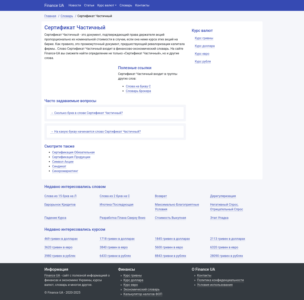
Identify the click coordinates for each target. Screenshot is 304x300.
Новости (75, 5)
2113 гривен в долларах (227, 239)
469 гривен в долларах (61, 239)
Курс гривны (133, 275)
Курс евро (131, 285)
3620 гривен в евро (58, 247)
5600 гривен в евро (169, 247)
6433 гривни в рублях (115, 256)
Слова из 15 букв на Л (60, 196)
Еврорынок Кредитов (60, 204)
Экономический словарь (142, 289)
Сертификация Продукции (71, 157)
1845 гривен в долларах (172, 239)
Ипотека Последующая (116, 204)
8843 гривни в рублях (170, 256)
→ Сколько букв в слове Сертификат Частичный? (86, 113)
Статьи (89, 5)
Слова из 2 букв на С (115, 196)
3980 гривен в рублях (59, 256)
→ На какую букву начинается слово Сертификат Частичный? (95, 131)
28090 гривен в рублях (226, 256)
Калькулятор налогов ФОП (143, 294)
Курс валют (105, 5)
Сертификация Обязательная (73, 152)
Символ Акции (62, 161)
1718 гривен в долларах (117, 239)
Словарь (126, 5)
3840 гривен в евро (114, 247)
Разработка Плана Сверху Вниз (122, 218)
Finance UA (54, 5)
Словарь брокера (138, 91)
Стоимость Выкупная (170, 218)
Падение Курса (55, 218)
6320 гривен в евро (224, 247)
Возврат (161, 196)
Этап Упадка (219, 218)
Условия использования (215, 285)
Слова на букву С (138, 86)
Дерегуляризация (223, 196)
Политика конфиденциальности (220, 280)
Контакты (142, 5)
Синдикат (59, 166)
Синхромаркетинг (65, 171)
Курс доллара (133, 280)
